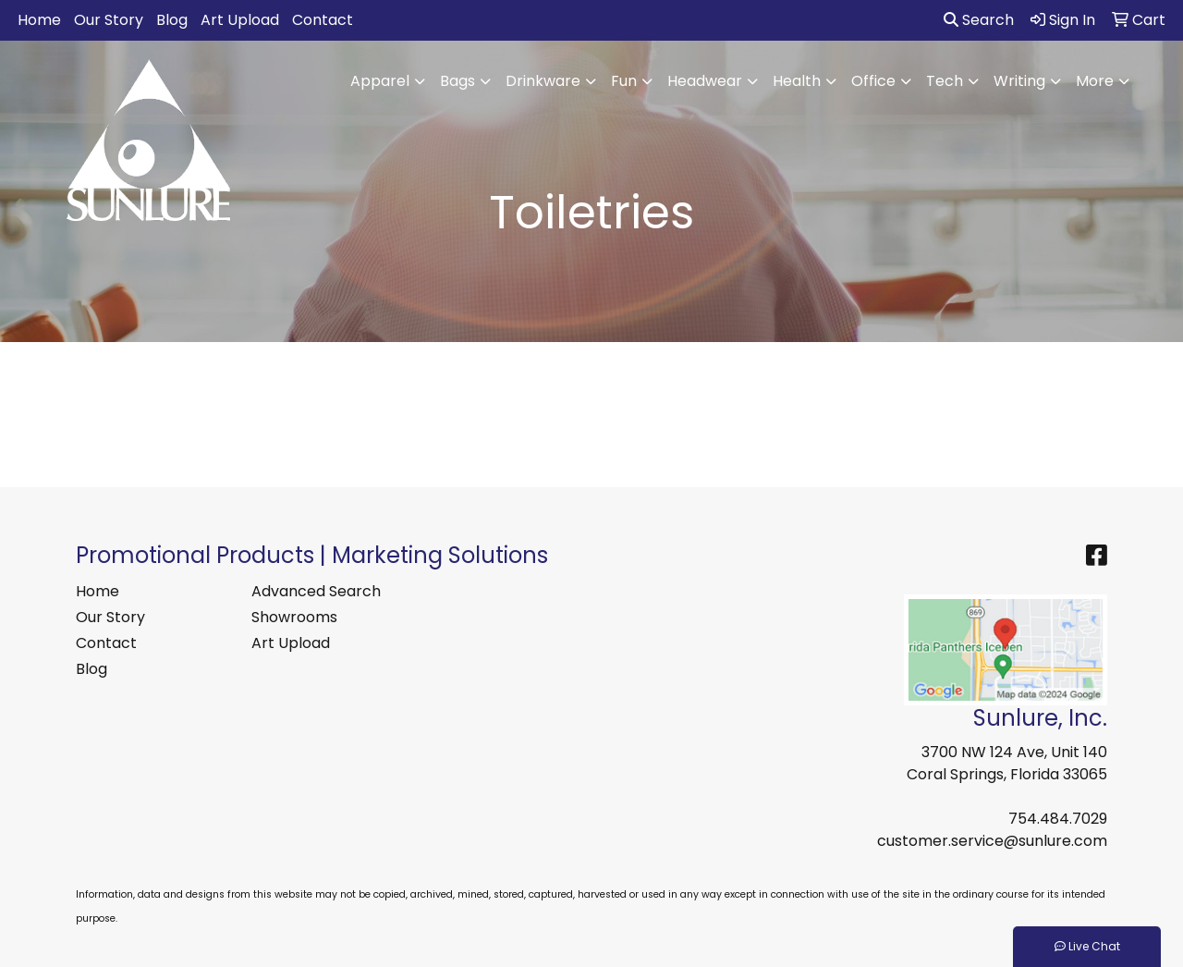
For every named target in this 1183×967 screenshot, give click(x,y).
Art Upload (240, 20)
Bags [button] (457, 81)
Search (979, 20)
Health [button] (797, 81)
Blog (172, 20)
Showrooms (294, 617)
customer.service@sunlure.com (992, 840)
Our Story (108, 20)
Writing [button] (1019, 81)
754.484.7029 (1057, 818)
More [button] (1095, 81)
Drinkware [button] (543, 81)
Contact (322, 20)
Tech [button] (944, 81)
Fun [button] (624, 81)
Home (39, 20)
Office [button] (873, 81)
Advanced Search (316, 591)
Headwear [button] (704, 81)
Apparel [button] (379, 81)
